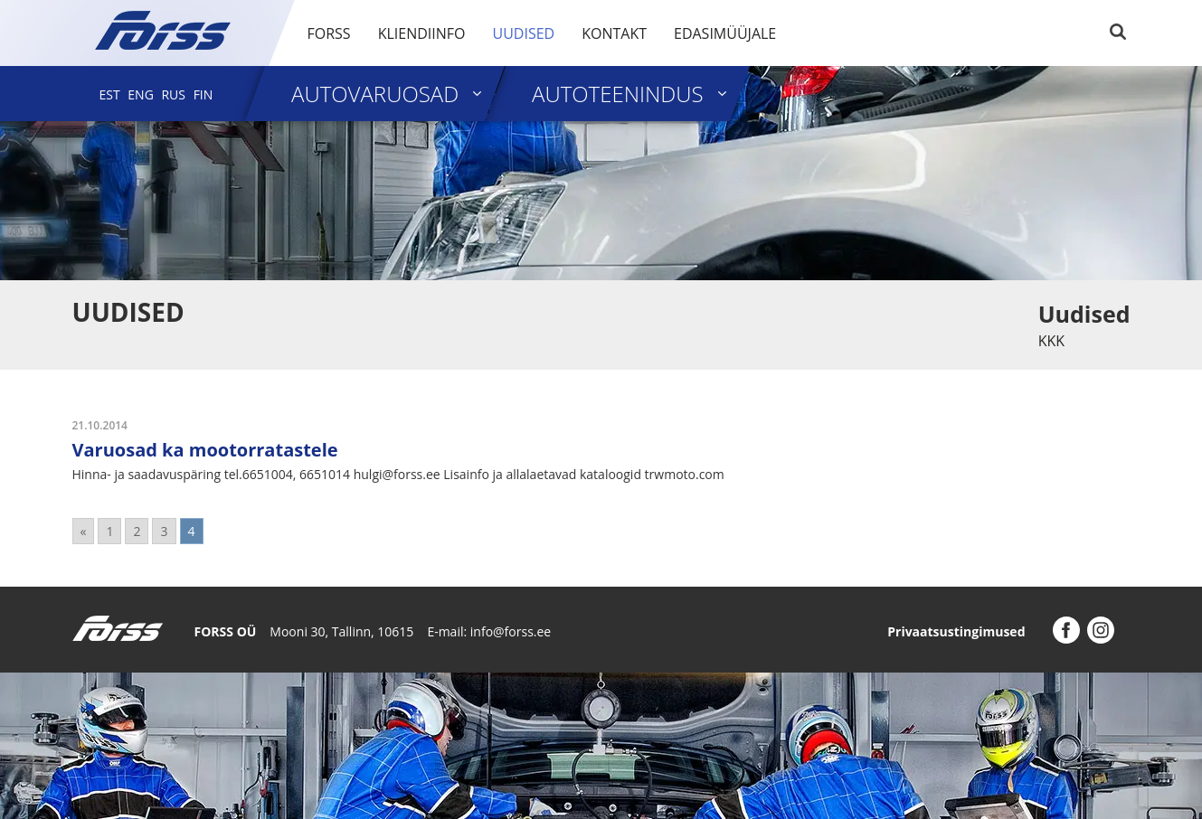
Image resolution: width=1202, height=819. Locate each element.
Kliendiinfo (422, 33)
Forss (329, 33)
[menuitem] (109, 94)
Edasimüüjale (725, 33)
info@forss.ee (510, 631)
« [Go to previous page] (83, 531)
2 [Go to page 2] (136, 531)
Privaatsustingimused (956, 631)
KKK (1051, 341)
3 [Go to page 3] (163, 531)
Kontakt (614, 33)
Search (1118, 31)
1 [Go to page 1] (109, 531)
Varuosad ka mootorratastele (205, 450)
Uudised (523, 33)
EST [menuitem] (109, 94)
